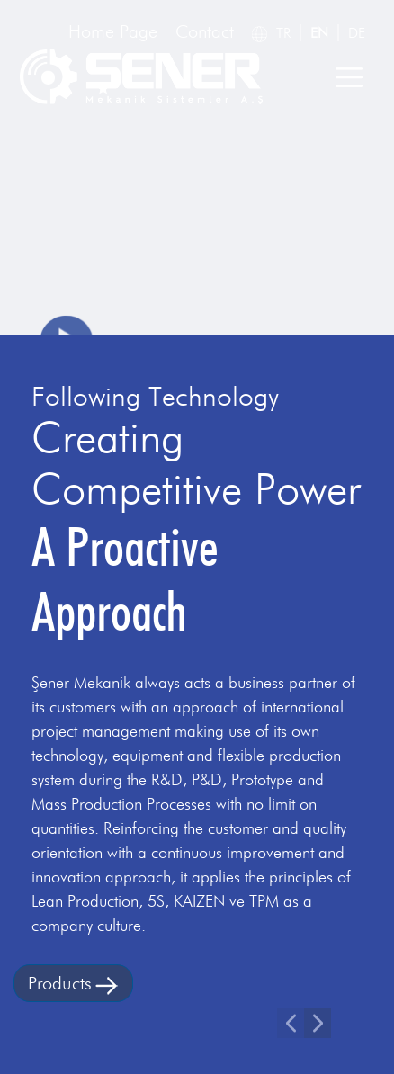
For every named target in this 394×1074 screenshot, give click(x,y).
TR (283, 32)
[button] (290, 1023)
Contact (204, 31)
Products (73, 983)
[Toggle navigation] (349, 77)
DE (356, 32)
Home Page (112, 31)
